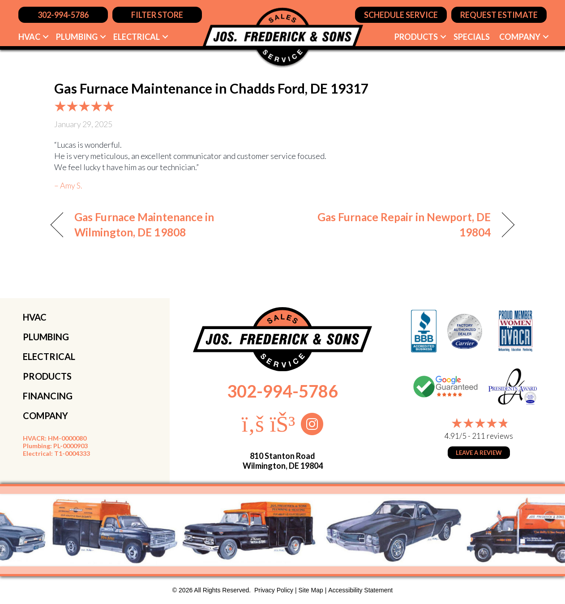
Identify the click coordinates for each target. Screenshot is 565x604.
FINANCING (48, 395)
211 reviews (492, 436)
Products (416, 37)
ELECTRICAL (49, 356)
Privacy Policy (273, 590)
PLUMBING (46, 336)
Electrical (136, 37)
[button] (45, 36)
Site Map (311, 590)
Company (519, 37)
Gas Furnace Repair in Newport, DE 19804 (393, 224)
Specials (472, 37)
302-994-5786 (282, 391)
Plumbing (77, 37)
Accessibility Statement (360, 590)
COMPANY (45, 415)
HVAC (29, 37)
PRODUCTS (47, 376)
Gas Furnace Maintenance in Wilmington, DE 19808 (144, 224)
